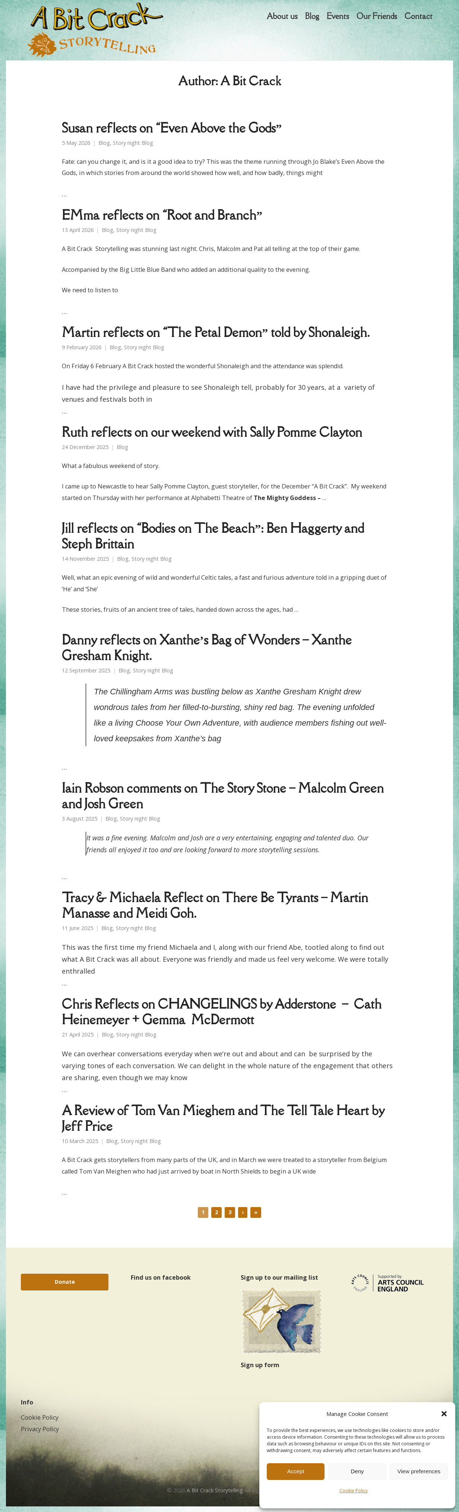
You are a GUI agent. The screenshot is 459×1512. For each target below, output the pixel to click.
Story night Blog (133, 148)
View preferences (419, 1471)
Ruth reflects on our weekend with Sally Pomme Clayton (212, 437)
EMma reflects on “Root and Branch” (162, 220)
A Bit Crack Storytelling (215, 1495)
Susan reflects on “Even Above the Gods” (172, 133)
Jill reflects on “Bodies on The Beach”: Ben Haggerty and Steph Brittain (213, 541)
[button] (444, 1413)
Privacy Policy (40, 1434)
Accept (295, 1471)
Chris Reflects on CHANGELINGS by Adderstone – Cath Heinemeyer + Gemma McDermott (222, 1017)
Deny (357, 1471)
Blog (104, 148)
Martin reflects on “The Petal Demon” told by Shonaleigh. (216, 338)
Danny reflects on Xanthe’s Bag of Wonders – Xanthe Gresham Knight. (207, 653)
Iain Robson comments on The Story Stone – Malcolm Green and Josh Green (223, 801)
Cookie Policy (353, 1490)
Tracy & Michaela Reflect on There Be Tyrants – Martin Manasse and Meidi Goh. (215, 911)
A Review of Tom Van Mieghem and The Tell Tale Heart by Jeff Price (223, 1124)
